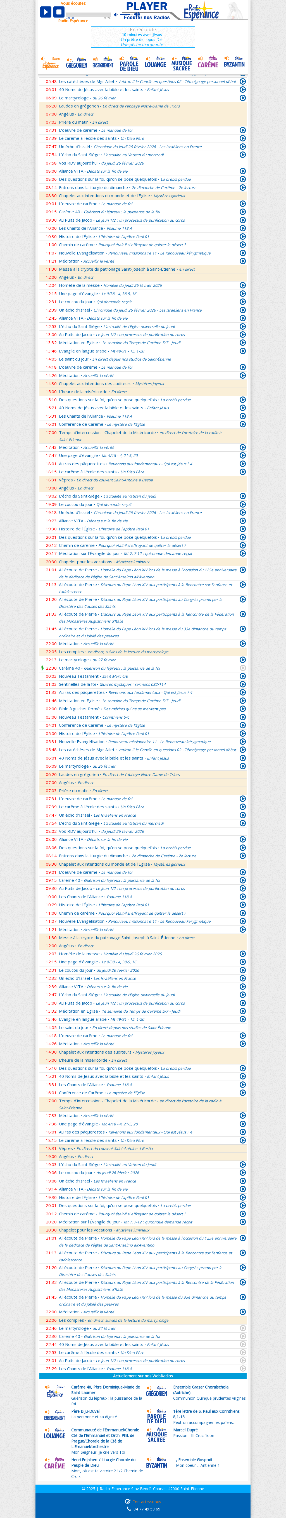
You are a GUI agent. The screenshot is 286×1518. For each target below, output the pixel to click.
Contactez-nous (146, 1501)
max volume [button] (137, 15)
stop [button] (59, 12)
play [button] (45, 12)
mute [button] (118, 14)
